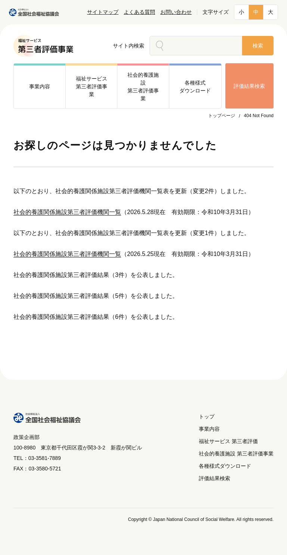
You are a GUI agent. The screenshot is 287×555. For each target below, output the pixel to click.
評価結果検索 (249, 86)
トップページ (221, 115)
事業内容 (209, 429)
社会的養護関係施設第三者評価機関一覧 (67, 212)
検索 (258, 46)
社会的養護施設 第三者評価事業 (236, 454)
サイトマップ (102, 12)
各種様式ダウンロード (225, 466)
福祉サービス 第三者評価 (228, 441)
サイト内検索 (128, 46)
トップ (207, 417)
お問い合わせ (176, 12)
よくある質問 (139, 12)
